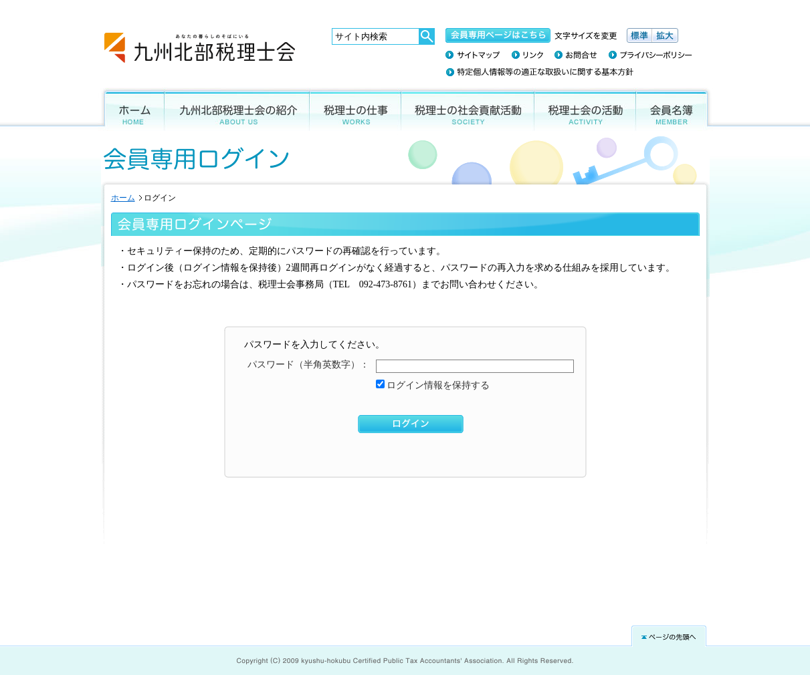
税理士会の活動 (585, 109)
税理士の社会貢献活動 (467, 109)
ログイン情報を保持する (437, 385)
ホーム (131, 109)
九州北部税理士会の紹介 (237, 109)
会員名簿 (674, 109)
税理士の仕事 (355, 109)
